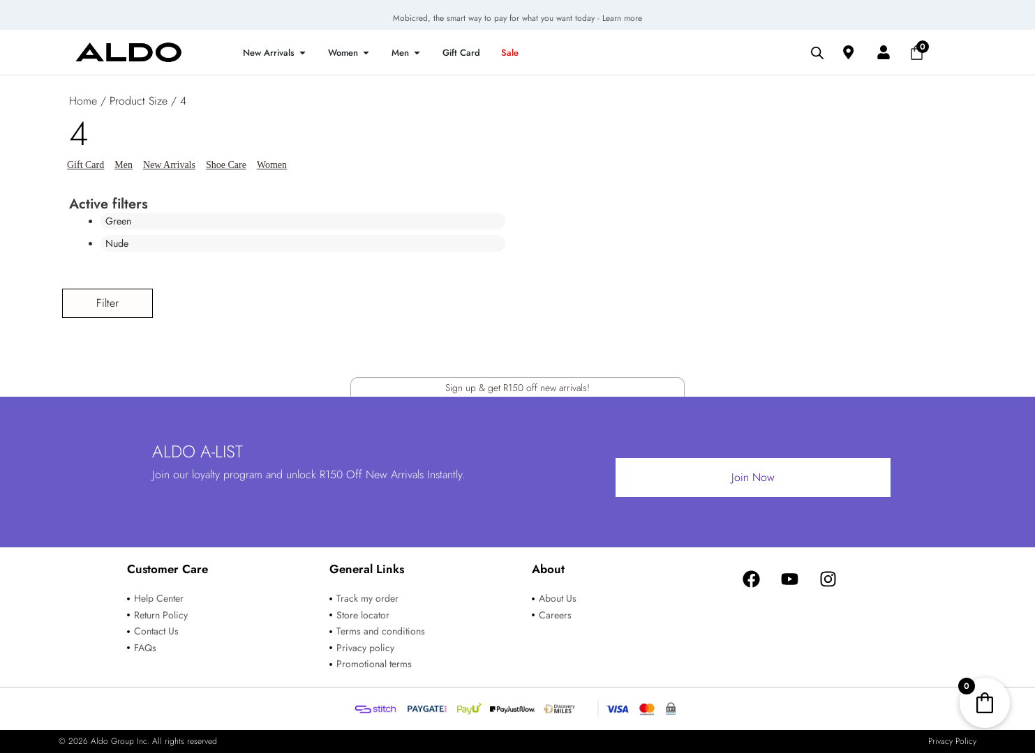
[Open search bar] (817, 52)
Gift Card (85, 165)
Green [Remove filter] (119, 221)
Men (123, 165)
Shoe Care (226, 165)
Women (272, 165)
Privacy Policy (952, 741)
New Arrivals (169, 165)
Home (83, 101)
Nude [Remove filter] (118, 243)
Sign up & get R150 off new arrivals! (517, 383)
